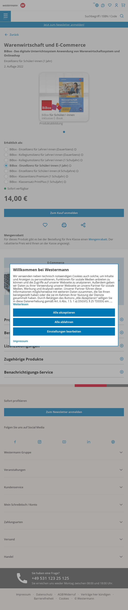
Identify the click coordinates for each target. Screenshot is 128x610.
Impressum (20, 341)
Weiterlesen (20, 304)
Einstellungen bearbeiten (64, 331)
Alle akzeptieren (64, 312)
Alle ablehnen (64, 322)
